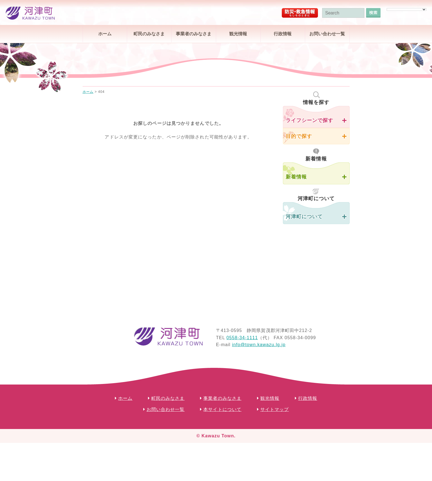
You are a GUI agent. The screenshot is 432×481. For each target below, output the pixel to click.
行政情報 (283, 33)
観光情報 (238, 33)
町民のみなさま (149, 33)
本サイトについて (222, 409)
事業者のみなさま (193, 33)
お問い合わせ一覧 (327, 33)
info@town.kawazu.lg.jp (259, 344)
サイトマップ (274, 409)
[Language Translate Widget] (406, 9)
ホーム (105, 33)
